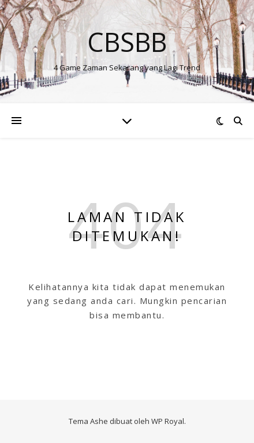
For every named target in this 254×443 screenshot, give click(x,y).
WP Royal (167, 421)
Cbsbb (127, 42)
